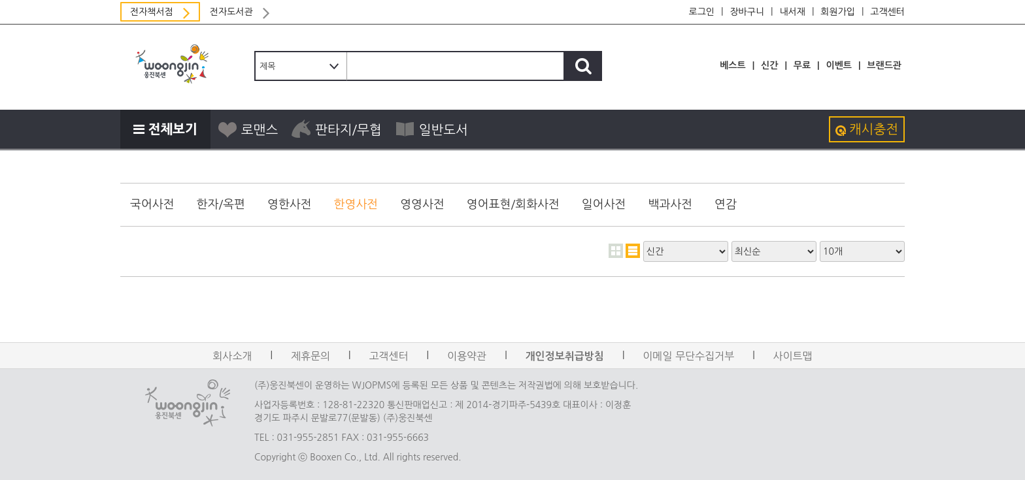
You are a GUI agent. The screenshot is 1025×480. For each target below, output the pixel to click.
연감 (725, 204)
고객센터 (887, 11)
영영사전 (422, 204)
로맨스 (247, 129)
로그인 (701, 11)
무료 (802, 65)
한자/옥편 (221, 204)
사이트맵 (793, 356)
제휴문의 (310, 356)
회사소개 (232, 356)
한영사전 (356, 204)
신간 (769, 65)
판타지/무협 (336, 129)
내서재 (792, 11)
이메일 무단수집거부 (688, 356)
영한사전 (289, 204)
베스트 (732, 65)
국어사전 (152, 204)
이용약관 (466, 356)
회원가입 (837, 11)
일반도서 (431, 129)
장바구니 (747, 11)
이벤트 (838, 65)
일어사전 (604, 204)
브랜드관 (884, 65)
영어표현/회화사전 (513, 204)
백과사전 (670, 204)
